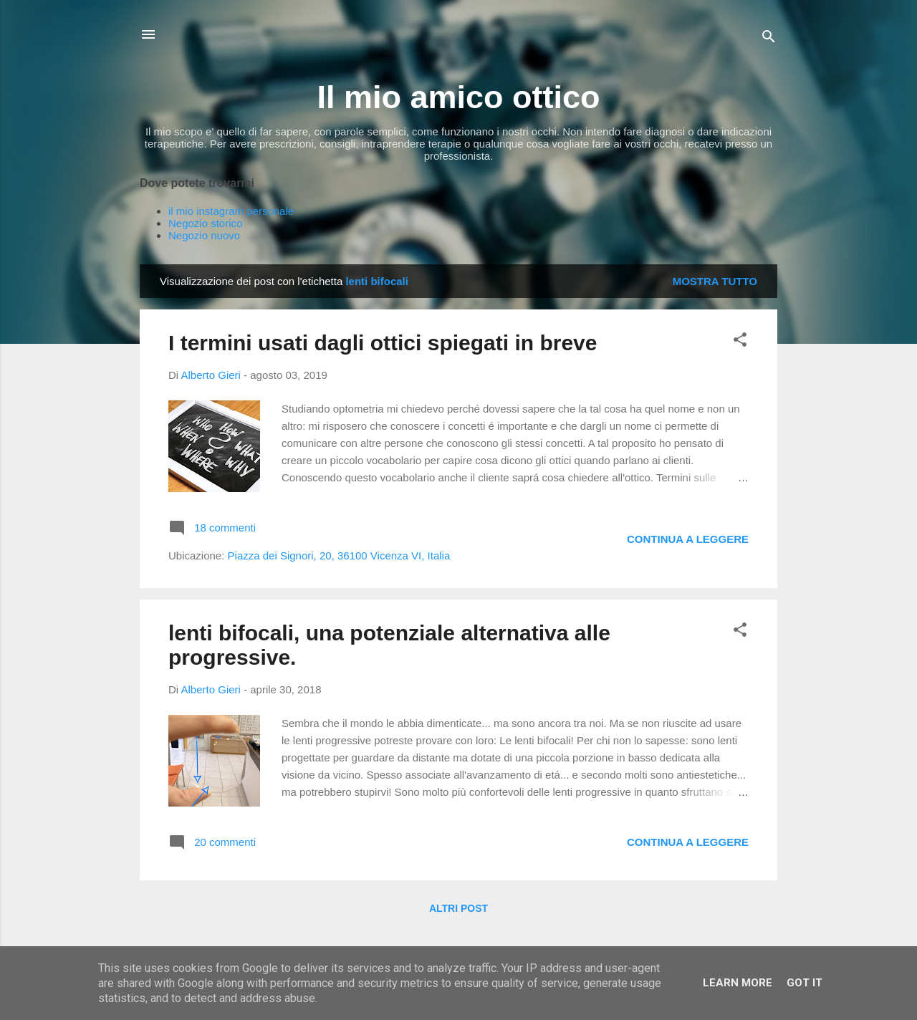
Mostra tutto (715, 281)
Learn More (737, 982)
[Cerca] (768, 39)
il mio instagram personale (231, 211)
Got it (804, 982)
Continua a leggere (688, 539)
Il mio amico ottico (458, 97)
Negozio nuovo (204, 235)
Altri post (458, 908)
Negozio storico (205, 223)
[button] (740, 342)
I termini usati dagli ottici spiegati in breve (382, 343)
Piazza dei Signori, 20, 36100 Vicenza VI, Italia (339, 555)
